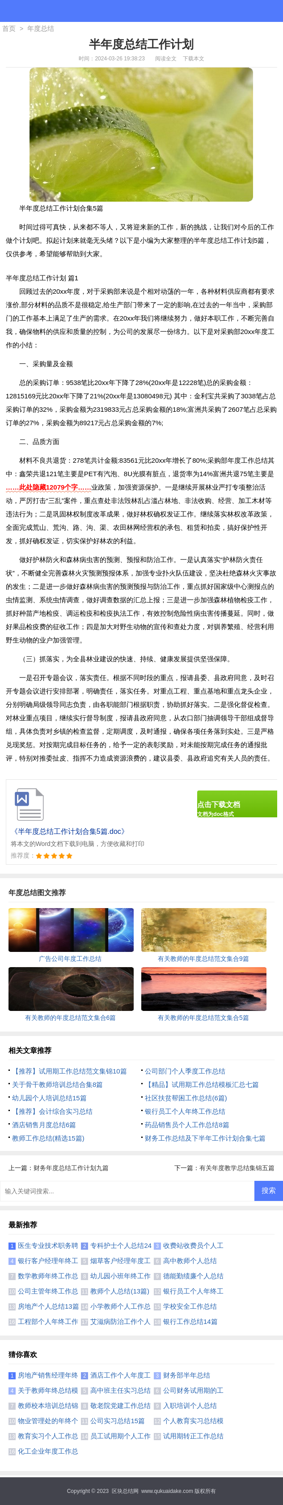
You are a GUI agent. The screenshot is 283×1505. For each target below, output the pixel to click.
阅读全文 (166, 58)
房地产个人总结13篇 (48, 1306)
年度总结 (40, 28)
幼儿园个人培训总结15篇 (49, 1098)
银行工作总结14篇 (190, 1321)
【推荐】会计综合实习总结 (52, 1111)
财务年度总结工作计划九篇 (71, 1167)
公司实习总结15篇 (117, 1421)
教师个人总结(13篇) (119, 1291)
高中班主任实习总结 (120, 1390)
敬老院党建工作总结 (120, 1405)
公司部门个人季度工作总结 (185, 1071)
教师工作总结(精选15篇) (48, 1138)
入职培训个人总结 (190, 1405)
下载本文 (193, 58)
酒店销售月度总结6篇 (44, 1125)
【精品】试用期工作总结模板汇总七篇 (202, 1084)
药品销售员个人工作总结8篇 (187, 1125)
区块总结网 (125, 1491)
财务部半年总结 (186, 1375)
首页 (9, 28)
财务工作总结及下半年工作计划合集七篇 (205, 1138)
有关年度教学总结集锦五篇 (237, 1167)
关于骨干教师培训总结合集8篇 (57, 1084)
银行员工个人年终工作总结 (185, 1111)
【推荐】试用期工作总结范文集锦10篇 (69, 1071)
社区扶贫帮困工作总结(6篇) (186, 1098)
